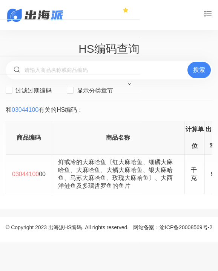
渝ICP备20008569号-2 (186, 227)
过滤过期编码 (29, 90)
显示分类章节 (90, 90)
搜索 (199, 70)
